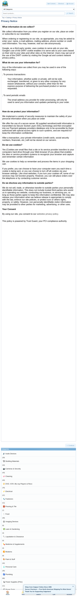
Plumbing (8, 574)
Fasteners (8, 499)
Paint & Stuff (9, 559)
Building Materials (11, 461)
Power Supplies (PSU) (12, 582)
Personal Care (9, 567)
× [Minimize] (73, 586)
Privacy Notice (17, 17)
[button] (70, 13)
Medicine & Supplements (13, 544)
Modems (7, 552)
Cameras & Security (12, 469)
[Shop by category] (38, 9)
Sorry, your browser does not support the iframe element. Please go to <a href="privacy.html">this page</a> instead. (38, 233)
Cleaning (7, 476)
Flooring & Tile (9, 506)
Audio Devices (9, 454)
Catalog (8, 17)
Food (6, 514)
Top (3, 17)
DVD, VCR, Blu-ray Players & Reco (17, 484)
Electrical (7, 491)
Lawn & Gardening (11, 529)
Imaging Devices (10, 522)
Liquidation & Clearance (13, 537)
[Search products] (33, 13)
